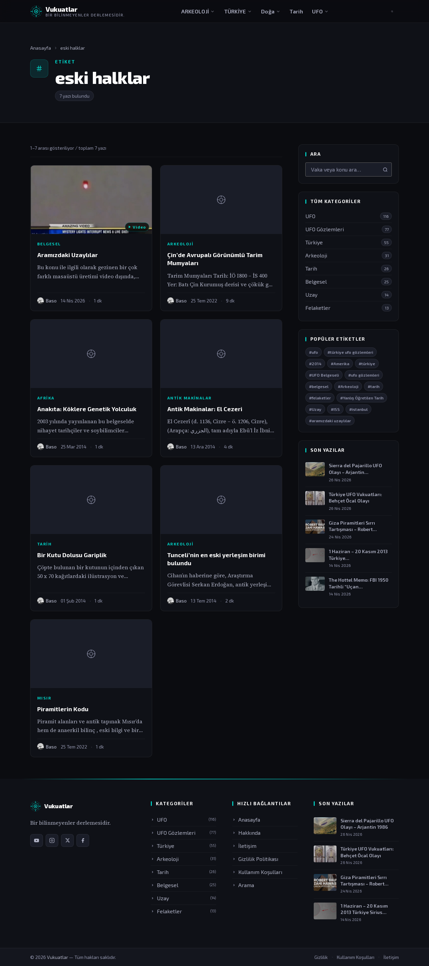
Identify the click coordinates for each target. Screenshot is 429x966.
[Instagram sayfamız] (52, 840)
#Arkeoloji (348, 386)
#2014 (315, 363)
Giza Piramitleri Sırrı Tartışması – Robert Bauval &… (364, 880)
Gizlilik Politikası (255, 859)
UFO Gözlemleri (183, 832)
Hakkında (246, 832)
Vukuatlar (58, 957)
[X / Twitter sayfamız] (67, 840)
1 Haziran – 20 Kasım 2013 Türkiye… (358, 554)
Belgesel (49, 243)
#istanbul (358, 409)
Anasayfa (40, 48)
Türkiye (183, 845)
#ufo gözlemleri (363, 375)
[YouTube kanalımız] (36, 840)
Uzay (183, 898)
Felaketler (183, 911)
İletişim (244, 845)
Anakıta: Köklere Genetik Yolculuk (86, 409)
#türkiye (367, 363)
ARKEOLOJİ (198, 11)
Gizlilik (321, 957)
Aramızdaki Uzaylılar (67, 254)
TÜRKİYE (238, 11)
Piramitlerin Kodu (62, 709)
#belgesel (318, 386)
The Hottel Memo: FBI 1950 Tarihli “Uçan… (358, 583)
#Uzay (315, 409)
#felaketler (320, 397)
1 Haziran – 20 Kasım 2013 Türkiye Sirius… (364, 909)
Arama (243, 885)
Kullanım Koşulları (257, 872)
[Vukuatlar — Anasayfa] (51, 806)
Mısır (44, 697)
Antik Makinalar (189, 397)
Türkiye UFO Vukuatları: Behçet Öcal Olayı (355, 497)
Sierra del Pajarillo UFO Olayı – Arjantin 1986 (367, 824)
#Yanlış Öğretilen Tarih (361, 397)
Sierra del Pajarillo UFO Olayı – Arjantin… (355, 469)
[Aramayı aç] (392, 11)
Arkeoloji (180, 243)
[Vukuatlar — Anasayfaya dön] (77, 11)
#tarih (373, 386)
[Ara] (385, 170)
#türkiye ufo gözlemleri (350, 352)
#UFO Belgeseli (324, 375)
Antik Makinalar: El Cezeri (204, 409)
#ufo (313, 352)
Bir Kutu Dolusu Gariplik (72, 555)
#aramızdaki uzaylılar (330, 420)
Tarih (296, 11)
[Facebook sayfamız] (82, 840)
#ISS (335, 409)
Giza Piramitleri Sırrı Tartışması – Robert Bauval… (352, 526)
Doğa (271, 11)
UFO (320, 11)
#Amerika (340, 363)
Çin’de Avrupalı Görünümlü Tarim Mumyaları (214, 259)
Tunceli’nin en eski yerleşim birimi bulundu (216, 559)
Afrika (46, 397)
